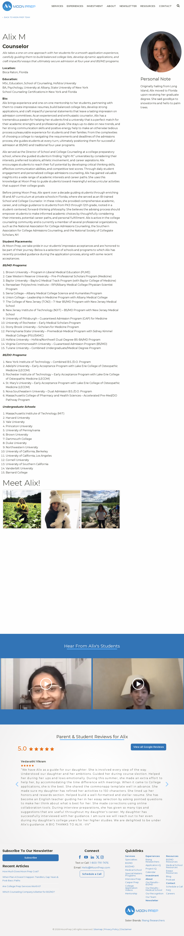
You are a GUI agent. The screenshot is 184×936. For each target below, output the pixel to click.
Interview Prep (133, 879)
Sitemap (98, 929)
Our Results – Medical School (154, 889)
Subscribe (30, 857)
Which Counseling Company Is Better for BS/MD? (28, 892)
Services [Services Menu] (57, 6)
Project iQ (151, 868)
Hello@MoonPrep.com (96, 867)
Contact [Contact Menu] (165, 6)
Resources (172, 856)
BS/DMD (129, 866)
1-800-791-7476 (99, 862)
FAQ (168, 890)
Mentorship (131, 893)
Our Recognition (154, 893)
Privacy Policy (111, 929)
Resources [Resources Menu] (147, 6)
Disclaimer (126, 929)
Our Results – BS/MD (152, 883)
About (149, 879)
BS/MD (129, 863)
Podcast (170, 879)
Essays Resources (171, 871)
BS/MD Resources (171, 860)
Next (167, 786)
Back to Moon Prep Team (17, 17)
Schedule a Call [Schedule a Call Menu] (91, 874)
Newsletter (128, 6)
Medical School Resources (174, 866)
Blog (168, 876)
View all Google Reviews (148, 746)
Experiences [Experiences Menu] (75, 6)
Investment (95, 6)
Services (130, 856)
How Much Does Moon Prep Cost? (20, 871)
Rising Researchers (152, 860)
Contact (170, 883)
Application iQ (153, 865)
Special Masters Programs (133, 874)
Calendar (151, 872)
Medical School (133, 870)
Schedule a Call (174, 886)
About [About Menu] (111, 6)
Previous (17, 786)
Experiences (153, 856)
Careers (170, 893)
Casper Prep (132, 882)
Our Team (151, 897)
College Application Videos (131, 887)
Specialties (131, 859)
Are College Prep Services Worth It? (21, 886)
